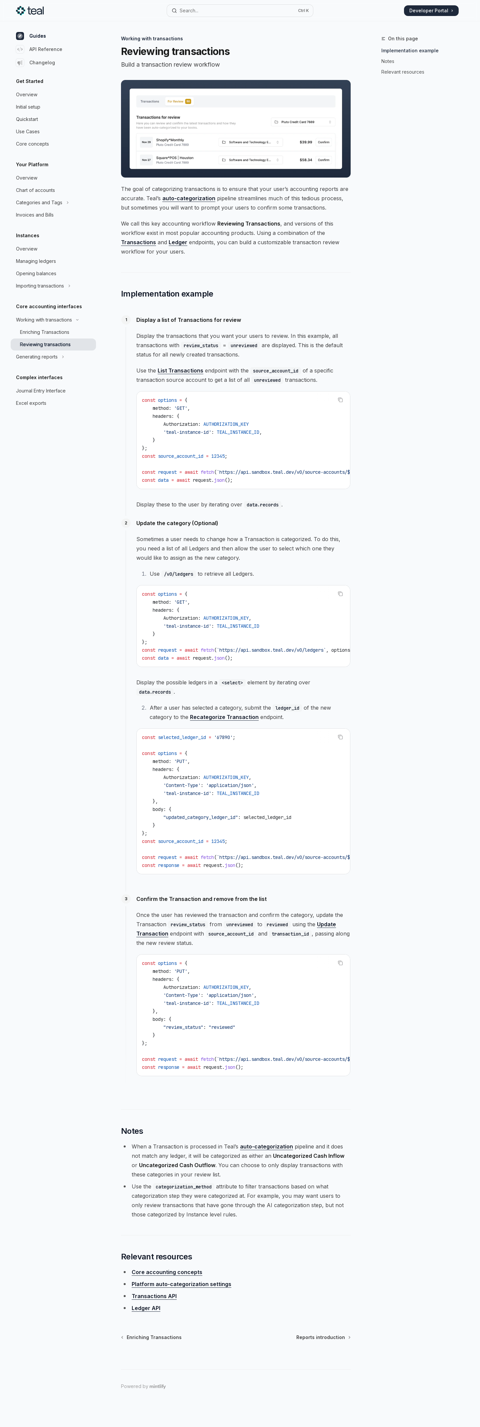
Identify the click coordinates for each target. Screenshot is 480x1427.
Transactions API (154, 1296)
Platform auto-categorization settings (181, 1284)
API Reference (39, 49)
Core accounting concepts (167, 1272)
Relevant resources (402, 72)
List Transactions (180, 370)
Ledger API (146, 1308)
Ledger (178, 242)
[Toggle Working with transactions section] (53, 320)
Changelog (35, 63)
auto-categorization (188, 198)
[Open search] (240, 11)
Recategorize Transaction (224, 717)
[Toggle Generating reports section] (53, 357)
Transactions (138, 242)
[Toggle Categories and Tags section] (53, 203)
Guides (31, 36)
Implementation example (410, 50)
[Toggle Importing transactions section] (53, 286)
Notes (387, 61)
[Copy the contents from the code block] (340, 399)
